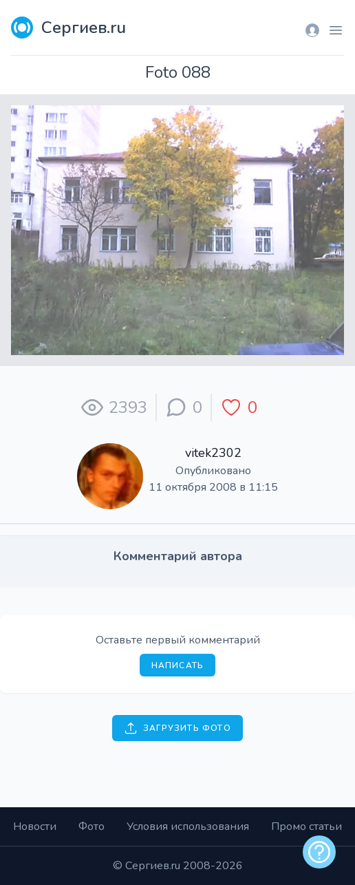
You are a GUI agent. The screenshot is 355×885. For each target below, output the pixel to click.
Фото (91, 826)
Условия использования (188, 826)
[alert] (319, 851)
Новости (34, 826)
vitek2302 (213, 453)
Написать (177, 665)
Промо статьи (306, 826)
